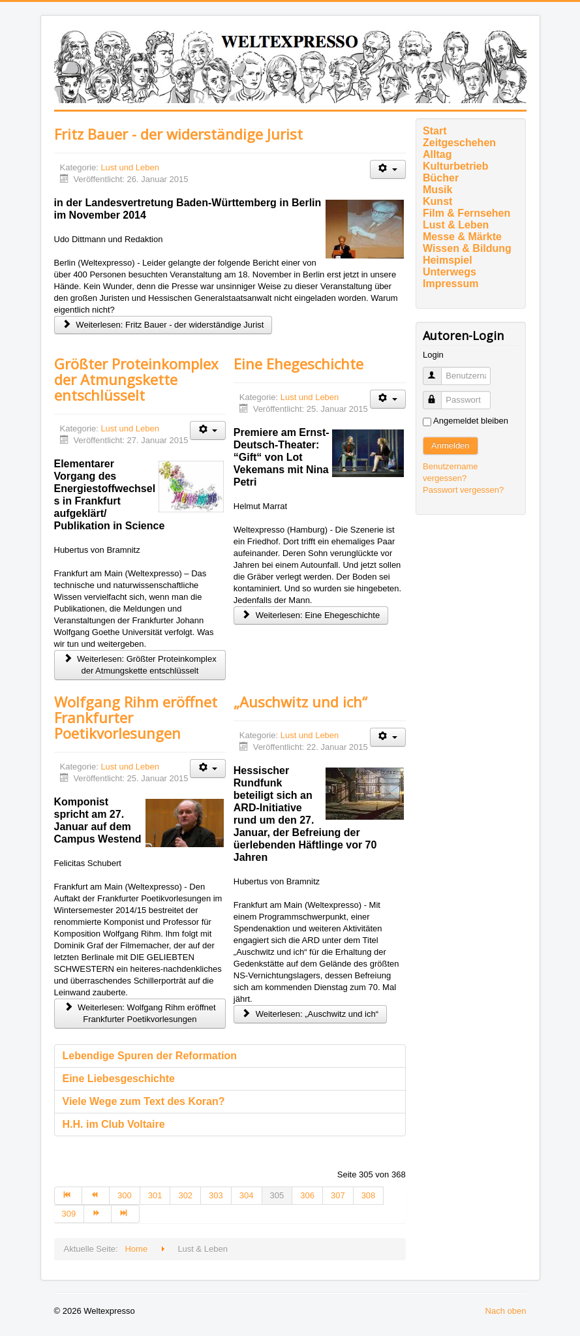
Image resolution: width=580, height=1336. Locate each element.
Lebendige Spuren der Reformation (150, 1055)
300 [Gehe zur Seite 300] (124, 1195)
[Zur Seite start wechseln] (68, 1196)
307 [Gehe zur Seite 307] (338, 1195)
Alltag (437, 154)
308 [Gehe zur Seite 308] (368, 1195)
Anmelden (450, 445)
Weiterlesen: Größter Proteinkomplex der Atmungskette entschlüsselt (139, 665)
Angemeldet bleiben (470, 421)
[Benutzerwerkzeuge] (388, 169)
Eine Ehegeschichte (298, 363)
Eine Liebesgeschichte (119, 1078)
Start (434, 130)
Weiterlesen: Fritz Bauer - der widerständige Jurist (163, 325)
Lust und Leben (129, 167)
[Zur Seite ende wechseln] (125, 1214)
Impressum (450, 283)
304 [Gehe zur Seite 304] (246, 1195)
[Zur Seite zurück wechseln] (96, 1196)
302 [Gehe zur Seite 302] (185, 1195)
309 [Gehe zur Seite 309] (69, 1214)
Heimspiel (447, 260)
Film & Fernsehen (466, 213)
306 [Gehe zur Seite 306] (307, 1195)
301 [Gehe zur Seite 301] (155, 1195)
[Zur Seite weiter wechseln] (98, 1214)
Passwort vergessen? (463, 490)
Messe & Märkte (462, 236)
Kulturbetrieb (455, 166)
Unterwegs (449, 271)
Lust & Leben (456, 224)
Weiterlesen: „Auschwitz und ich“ (310, 1014)
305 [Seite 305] (277, 1195)
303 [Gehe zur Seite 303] (216, 1195)
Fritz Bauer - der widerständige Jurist (178, 134)
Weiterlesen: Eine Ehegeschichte (311, 615)
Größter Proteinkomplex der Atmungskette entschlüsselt (136, 379)
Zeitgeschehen (459, 142)
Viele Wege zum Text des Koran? (144, 1101)
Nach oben (506, 1311)
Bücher (441, 177)
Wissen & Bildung (467, 248)
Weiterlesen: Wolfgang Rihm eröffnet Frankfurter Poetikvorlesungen (140, 1013)
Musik (437, 189)
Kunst (437, 201)
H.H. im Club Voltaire (114, 1124)
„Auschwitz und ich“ (300, 701)
